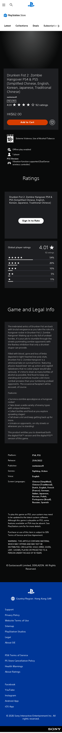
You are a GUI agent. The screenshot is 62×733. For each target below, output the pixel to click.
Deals (36, 25)
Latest (7, 25)
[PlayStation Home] (31, 4)
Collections (22, 25)
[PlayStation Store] (15, 15)
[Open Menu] (3, 5)
